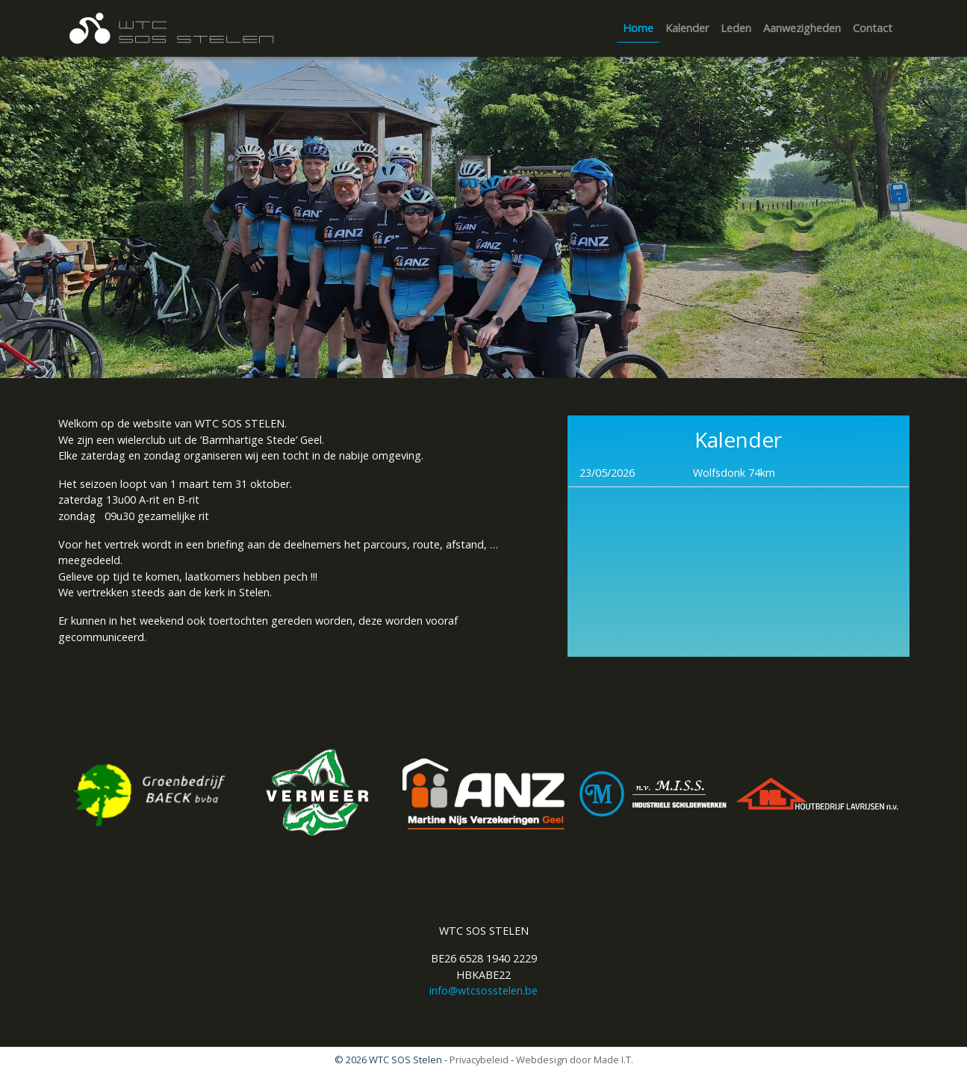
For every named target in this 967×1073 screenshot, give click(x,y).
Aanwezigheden (802, 28)
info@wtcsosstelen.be (483, 990)
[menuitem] (638, 28)
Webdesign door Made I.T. (574, 1059)
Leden (736, 28)
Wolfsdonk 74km (734, 473)
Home (638, 28)
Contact (872, 28)
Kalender (687, 28)
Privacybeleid (479, 1059)
